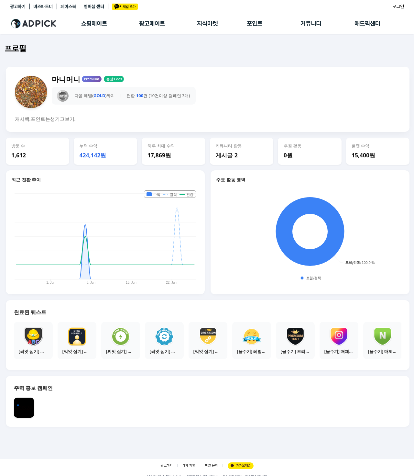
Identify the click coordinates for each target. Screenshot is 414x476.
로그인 (398, 6)
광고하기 (18, 6)
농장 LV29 (114, 79)
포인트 (254, 23)
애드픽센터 (367, 23)
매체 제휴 (188, 465)
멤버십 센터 (94, 6)
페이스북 (68, 6)
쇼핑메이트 (94, 23)
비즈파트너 (43, 6)
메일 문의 (211, 465)
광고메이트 (152, 23)
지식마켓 (207, 23)
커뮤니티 (310, 23)
